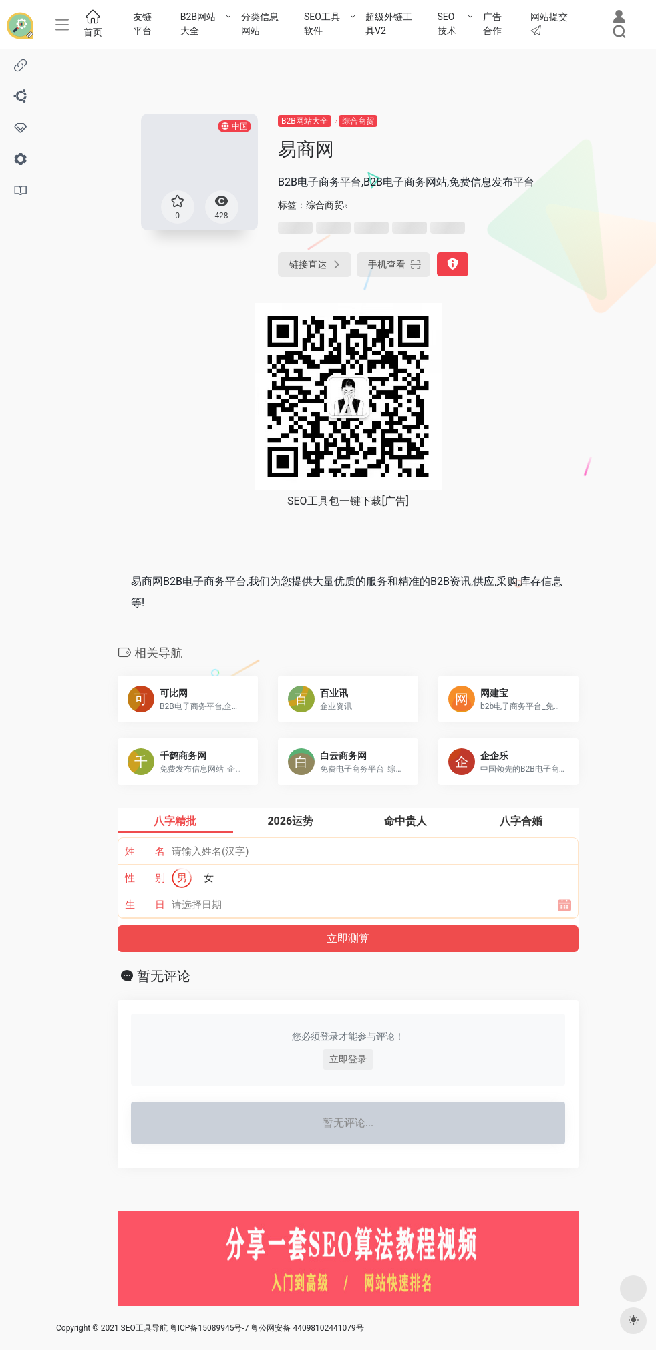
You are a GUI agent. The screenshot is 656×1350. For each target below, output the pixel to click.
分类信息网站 (260, 23)
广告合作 (492, 23)
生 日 (145, 905)
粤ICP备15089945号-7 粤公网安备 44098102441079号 (267, 1328)
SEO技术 (447, 23)
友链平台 (142, 23)
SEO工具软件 (322, 23)
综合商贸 (358, 121)
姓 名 (145, 851)
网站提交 (549, 23)
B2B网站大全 (198, 23)
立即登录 (348, 1059)
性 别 (145, 878)
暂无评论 (163, 976)
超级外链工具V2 (388, 23)
